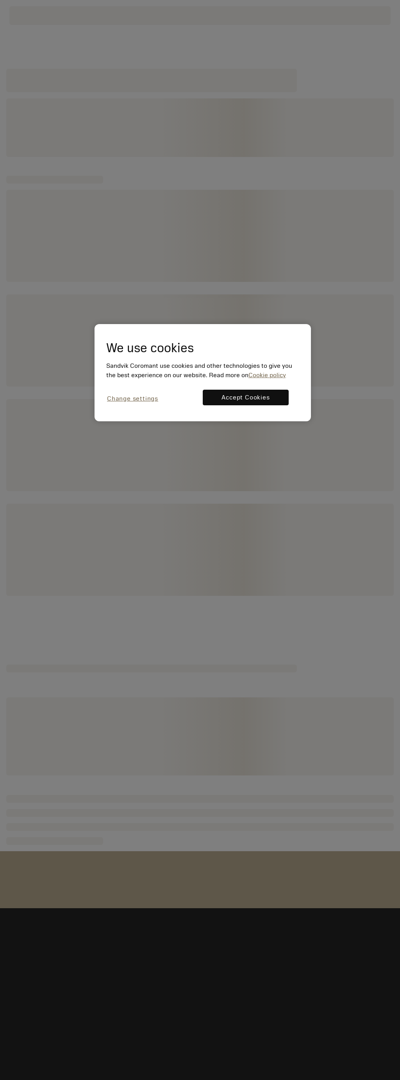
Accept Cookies (245, 397)
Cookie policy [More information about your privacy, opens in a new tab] (267, 375)
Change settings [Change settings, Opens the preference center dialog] (132, 399)
